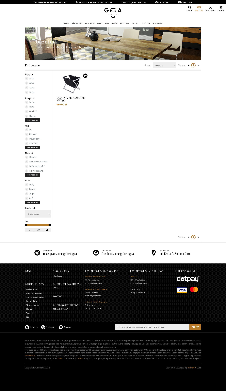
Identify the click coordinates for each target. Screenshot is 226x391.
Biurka (30, 102)
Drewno (30, 157)
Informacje (157, 23)
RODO (27, 317)
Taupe (29, 193)
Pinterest (65, 327)
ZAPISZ (195, 327)
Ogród (114, 23)
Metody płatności (31, 289)
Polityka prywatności (32, 305)
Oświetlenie (77, 23)
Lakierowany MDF (35, 166)
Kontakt (58, 296)
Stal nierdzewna (34, 171)
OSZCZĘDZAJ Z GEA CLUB (134, 2)
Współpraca (58, 276)
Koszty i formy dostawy (34, 293)
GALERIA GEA (114, 11)
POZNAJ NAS (162, 2)
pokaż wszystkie (32, 120)
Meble (66, 23)
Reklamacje (29, 309)
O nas (28, 271)
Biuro (99, 23)
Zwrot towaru (30, 313)
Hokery (30, 116)
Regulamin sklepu (31, 301)
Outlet (135, 23)
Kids (107, 23)
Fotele (29, 106)
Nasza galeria (61, 271)
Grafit (29, 198)
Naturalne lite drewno (36, 161)
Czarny (30, 189)
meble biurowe (30, 355)
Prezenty (124, 23)
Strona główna (44, 47)
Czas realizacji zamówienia (35, 297)
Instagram (48, 327)
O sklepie (146, 23)
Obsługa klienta (34, 284)
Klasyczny (31, 143)
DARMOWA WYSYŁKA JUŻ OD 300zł (50, 2)
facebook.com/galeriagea (118, 254)
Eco (28, 129)
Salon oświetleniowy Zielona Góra (65, 307)
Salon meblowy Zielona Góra (67, 286)
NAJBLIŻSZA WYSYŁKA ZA (88, 2)
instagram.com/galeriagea (60, 254)
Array (29, 78)
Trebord (80, 358)
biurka (60, 358)
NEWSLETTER (185, 2)
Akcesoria (89, 23)
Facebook (31, 327)
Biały (29, 184)
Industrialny (32, 139)
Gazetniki (31, 111)
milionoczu (192, 367)
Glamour (30, 134)
